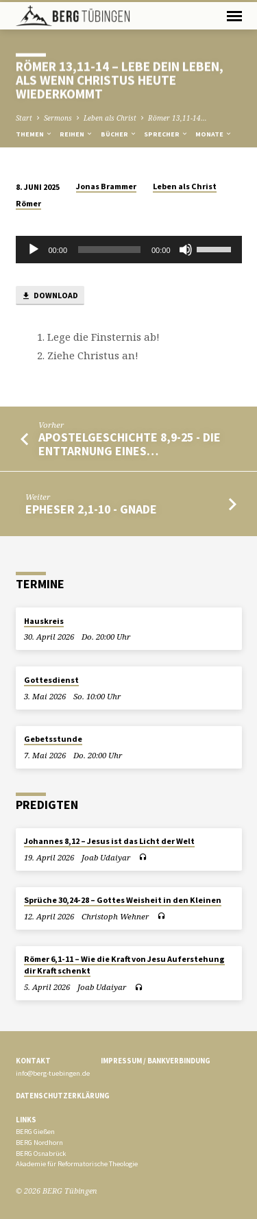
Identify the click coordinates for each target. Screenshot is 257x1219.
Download (49, 296)
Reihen (76, 134)
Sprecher (166, 134)
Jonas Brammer (106, 186)
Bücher (119, 134)
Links (26, 1119)
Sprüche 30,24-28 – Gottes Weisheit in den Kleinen (122, 900)
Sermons (58, 118)
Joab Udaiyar (106, 857)
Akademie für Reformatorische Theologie (77, 1163)
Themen (34, 134)
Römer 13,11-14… (177, 118)
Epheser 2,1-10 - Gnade (91, 509)
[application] (129, 249)
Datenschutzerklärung (63, 1095)
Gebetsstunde (53, 739)
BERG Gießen (35, 1131)
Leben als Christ (110, 118)
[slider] (109, 249)
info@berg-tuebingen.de (53, 1073)
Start (24, 118)
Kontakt (33, 1060)
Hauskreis (44, 621)
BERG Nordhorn (39, 1142)
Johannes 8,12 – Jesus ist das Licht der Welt (109, 841)
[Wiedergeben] (33, 249)
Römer (28, 203)
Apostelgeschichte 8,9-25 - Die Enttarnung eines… (129, 444)
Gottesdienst (51, 680)
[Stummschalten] (186, 249)
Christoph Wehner (115, 916)
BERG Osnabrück (41, 1153)
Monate (213, 134)
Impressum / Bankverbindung (155, 1060)
